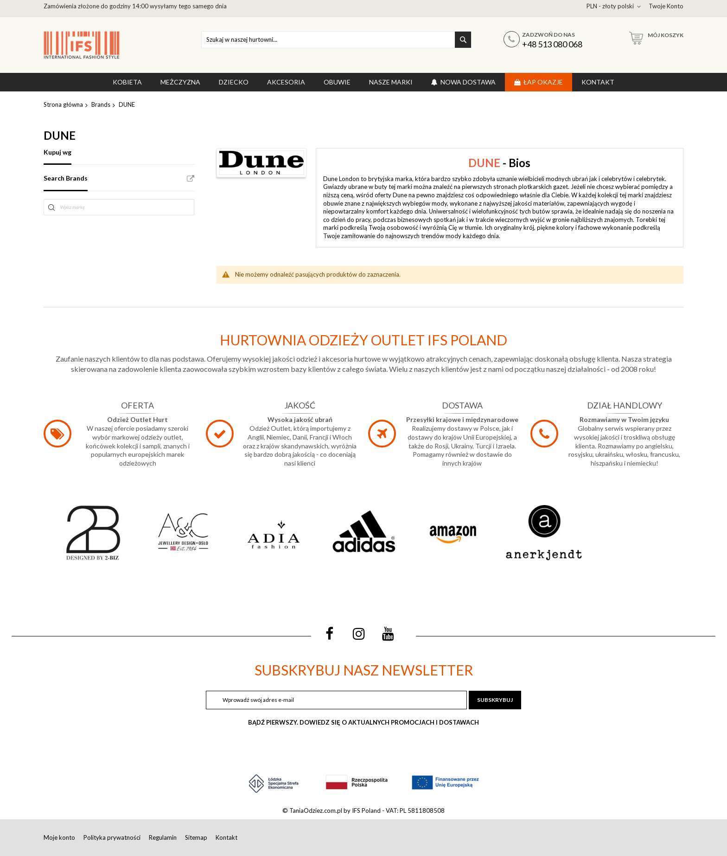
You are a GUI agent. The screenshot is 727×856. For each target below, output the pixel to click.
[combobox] (336, 40)
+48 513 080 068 (552, 44)
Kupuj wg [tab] (57, 152)
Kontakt (226, 837)
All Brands (190, 178)
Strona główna (63, 104)
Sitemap (196, 837)
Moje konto (59, 837)
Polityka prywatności (111, 837)
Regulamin (163, 837)
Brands (100, 104)
